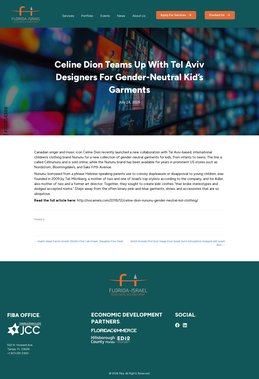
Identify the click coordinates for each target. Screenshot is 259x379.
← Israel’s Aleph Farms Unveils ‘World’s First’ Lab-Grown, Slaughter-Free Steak (78, 241)
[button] (177, 325)
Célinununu (52, 162)
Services (68, 16)
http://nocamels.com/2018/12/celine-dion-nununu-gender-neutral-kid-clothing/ (137, 200)
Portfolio (87, 16)
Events (105, 16)
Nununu (78, 157)
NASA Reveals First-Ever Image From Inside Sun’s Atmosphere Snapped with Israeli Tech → (178, 243)
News (121, 16)
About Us (139, 16)
